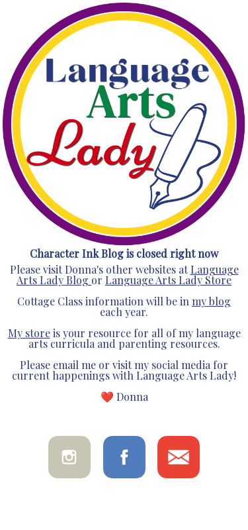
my (199, 301)
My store (29, 333)
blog (218, 301)
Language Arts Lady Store (168, 280)
